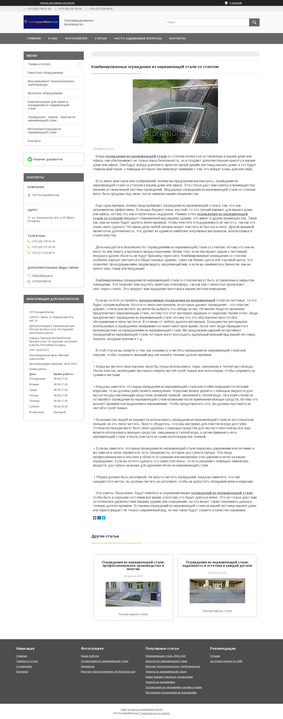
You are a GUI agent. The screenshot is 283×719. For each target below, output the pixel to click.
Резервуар (88, 666)
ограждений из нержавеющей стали (221, 493)
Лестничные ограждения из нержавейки (171, 692)
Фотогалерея (76, 38)
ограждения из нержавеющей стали (136, 156)
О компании (24, 666)
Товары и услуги (39, 64)
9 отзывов (236, 2)
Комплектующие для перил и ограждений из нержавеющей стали (48, 105)
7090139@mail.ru (42, 275)
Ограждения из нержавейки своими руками (173, 687)
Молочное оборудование (45, 93)
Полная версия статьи (133, 614)
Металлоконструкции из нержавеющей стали (44, 130)
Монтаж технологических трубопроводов (108, 671)
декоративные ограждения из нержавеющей (177, 300)
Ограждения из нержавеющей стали (104, 661)
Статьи (101, 38)
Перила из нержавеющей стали (165, 671)
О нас (52, 38)
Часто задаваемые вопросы (138, 38)
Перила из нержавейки (160, 682)
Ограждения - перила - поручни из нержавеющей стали (51, 118)
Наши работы (90, 655)
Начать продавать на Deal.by (57, 2)
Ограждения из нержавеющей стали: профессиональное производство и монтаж (133, 566)
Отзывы (215, 655)
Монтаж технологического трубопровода (172, 666)
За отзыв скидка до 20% (226, 661)
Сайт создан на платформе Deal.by (142, 709)
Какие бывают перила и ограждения (169, 676)
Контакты (177, 38)
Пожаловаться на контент (155, 713)
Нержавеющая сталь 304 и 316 (165, 655)
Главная (34, 38)
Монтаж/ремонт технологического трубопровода (51, 83)
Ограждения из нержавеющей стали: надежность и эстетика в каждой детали (217, 564)
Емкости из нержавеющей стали (166, 661)
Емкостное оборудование (45, 72)
